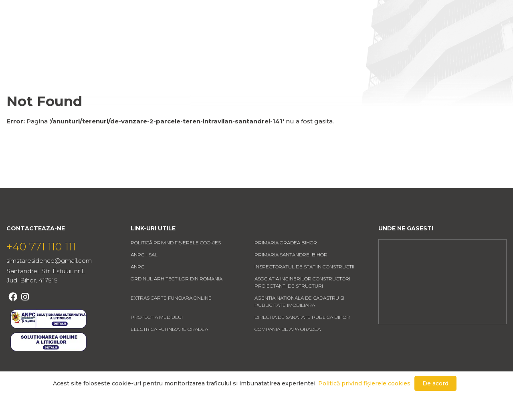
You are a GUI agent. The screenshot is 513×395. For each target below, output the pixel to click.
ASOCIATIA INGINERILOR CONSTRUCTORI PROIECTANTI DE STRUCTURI (302, 306)
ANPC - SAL (144, 279)
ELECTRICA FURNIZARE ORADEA (169, 353)
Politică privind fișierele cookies (176, 267)
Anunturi (191, 30)
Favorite (462, 30)
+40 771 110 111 (41, 270)
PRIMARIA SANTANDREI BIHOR (290, 279)
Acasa (145, 30)
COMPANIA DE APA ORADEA (287, 353)
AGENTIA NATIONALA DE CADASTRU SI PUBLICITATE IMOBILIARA (299, 325)
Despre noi (246, 30)
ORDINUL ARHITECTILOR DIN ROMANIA (176, 303)
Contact (300, 30)
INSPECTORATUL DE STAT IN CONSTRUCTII (304, 291)
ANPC (137, 291)
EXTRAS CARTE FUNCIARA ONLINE (171, 322)
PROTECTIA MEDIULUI (157, 341)
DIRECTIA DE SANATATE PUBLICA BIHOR (302, 341)
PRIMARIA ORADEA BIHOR (285, 267)
